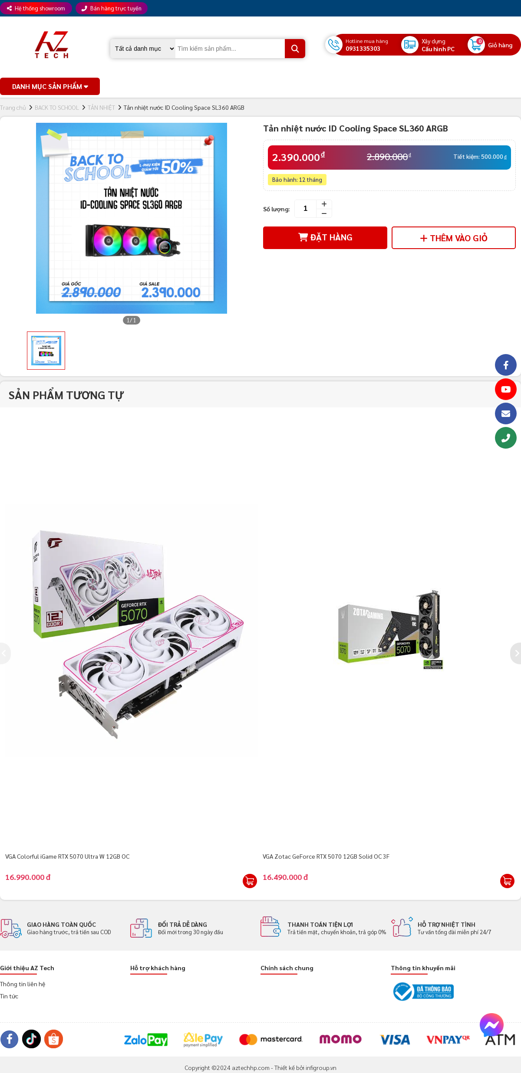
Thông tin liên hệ (22, 984)
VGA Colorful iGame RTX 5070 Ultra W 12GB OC (67, 856)
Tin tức (9, 996)
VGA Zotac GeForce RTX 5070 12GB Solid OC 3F (326, 856)
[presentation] (5, 653)
